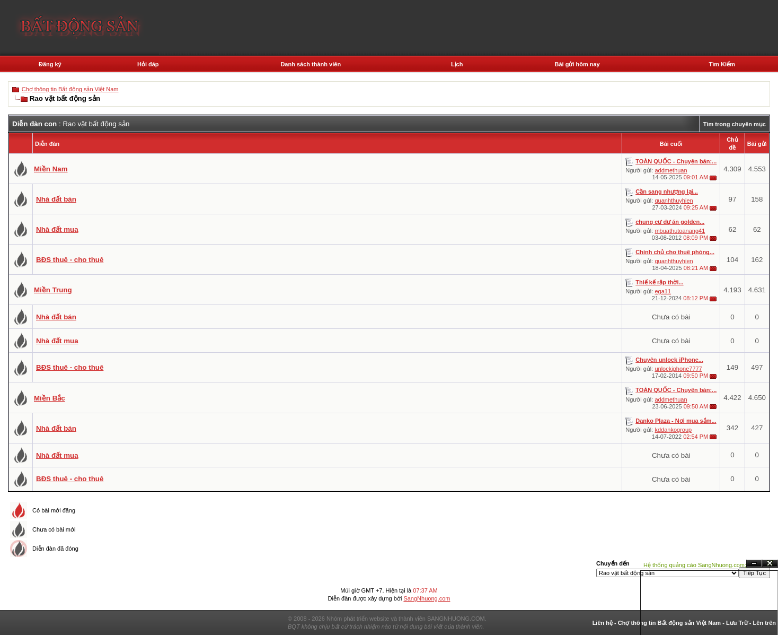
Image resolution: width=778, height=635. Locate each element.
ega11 (663, 291)
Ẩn (754, 564)
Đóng (770, 564)
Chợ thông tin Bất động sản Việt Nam (70, 89)
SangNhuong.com (426, 598)
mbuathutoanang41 (680, 231)
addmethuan (671, 170)
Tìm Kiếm (722, 64)
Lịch (457, 64)
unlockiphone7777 (678, 369)
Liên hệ (603, 623)
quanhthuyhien (674, 200)
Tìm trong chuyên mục (734, 124)
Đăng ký (50, 64)
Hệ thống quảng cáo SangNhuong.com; (694, 565)
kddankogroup (673, 430)
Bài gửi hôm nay (576, 64)
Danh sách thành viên (310, 64)
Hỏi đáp (148, 64)
